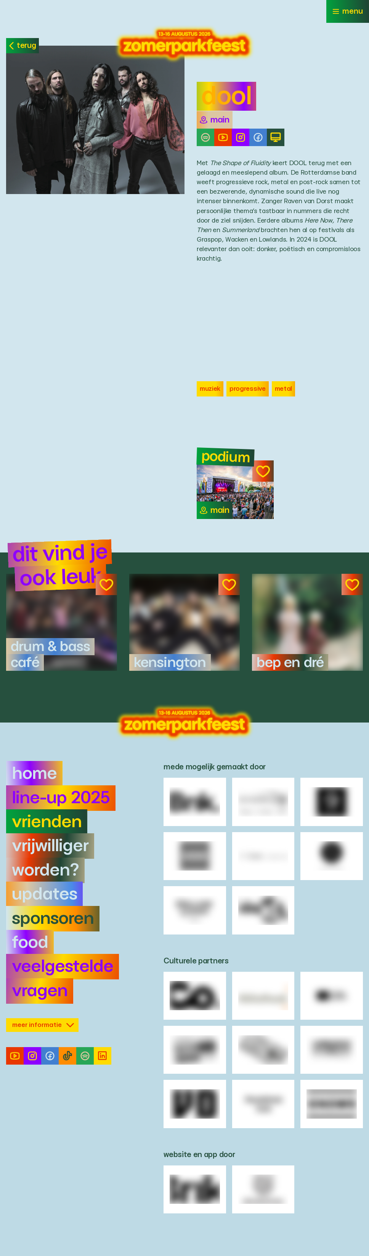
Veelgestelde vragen (62, 978)
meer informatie (43, 1025)
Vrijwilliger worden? (50, 858)
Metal (283, 388)
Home (34, 773)
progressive (247, 388)
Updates (44, 894)
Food (30, 942)
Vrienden (47, 822)
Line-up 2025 (61, 798)
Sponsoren (53, 918)
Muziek (210, 388)
